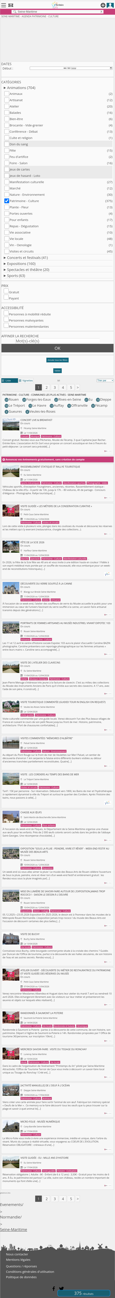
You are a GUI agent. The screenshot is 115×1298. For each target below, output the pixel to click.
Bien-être (16, 119)
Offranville (77, 405)
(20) (109, 106)
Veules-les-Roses (40, 411)
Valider (58, 371)
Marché (15, 188)
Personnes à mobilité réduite (30, 314)
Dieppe (103, 399)
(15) (109, 150)
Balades (15, 112)
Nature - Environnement (27, 194)
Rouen (12, 399)
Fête (13, 150)
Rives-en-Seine (67, 399)
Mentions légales (18, 1259)
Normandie (10, 1217)
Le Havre (37, 405)
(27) (109, 182)
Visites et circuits (22, 251)
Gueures (13, 411)
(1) (110, 138)
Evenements (11, 1204)
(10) (109, 232)
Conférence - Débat (24, 131)
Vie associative (20, 232)
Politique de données (21, 1277)
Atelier (14, 106)
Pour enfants (19, 220)
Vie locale (16, 239)
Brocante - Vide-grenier (26, 125)
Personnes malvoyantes (26, 320)
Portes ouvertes (21, 213)
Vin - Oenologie (21, 245)
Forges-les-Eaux (36, 399)
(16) (109, 112)
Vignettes (26, 380)
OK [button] (57, 348)
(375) (108, 201)
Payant (14, 298)
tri (59, 380)
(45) (109, 251)
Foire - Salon (19, 163)
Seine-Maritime (13, 1229)
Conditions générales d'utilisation (30, 1271)
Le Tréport (15, 405)
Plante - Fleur (19, 207)
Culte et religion (21, 138)
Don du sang (19, 144)
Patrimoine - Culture (24, 201)
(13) (109, 131)
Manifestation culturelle (27, 182)
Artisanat (16, 100)
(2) (110, 94)
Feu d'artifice (19, 157)
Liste (6, 380)
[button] (57, 361)
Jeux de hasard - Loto (25, 176)
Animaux (16, 94)
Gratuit (14, 292)
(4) (110, 125)
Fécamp (99, 405)
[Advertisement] (57, 39)
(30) (109, 194)
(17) (109, 220)
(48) (109, 239)
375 (83, 1293)
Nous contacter (17, 1254)
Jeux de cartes (20, 169)
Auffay (57, 405)
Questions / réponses (21, 1266)
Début (7, 68)
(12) (109, 100)
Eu (88, 399)
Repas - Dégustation (24, 226)
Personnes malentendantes (29, 326)
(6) (110, 119)
